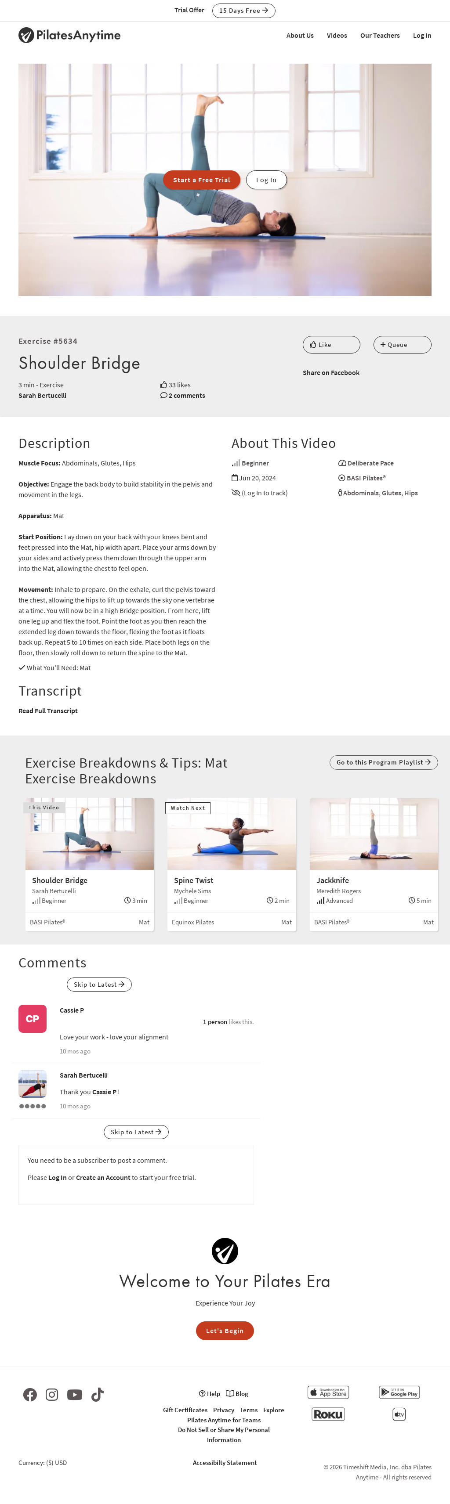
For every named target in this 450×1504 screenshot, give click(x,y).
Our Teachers (380, 35)
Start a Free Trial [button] (201, 179)
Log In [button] (266, 179)
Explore (273, 1410)
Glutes (391, 492)
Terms (249, 1410)
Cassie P (72, 1010)
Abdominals (361, 492)
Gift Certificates (185, 1410)
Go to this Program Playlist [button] (384, 762)
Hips (411, 492)
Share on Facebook (331, 372)
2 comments (187, 395)
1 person (215, 1021)
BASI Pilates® (366, 477)
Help (209, 1393)
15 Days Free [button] (244, 10)
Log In (422, 35)
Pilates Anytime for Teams (224, 1420)
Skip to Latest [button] (99, 984)
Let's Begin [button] (225, 1330)
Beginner (255, 462)
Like (320, 344)
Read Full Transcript (48, 710)
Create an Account (103, 1177)
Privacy (223, 1410)
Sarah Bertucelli (42, 395)
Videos (337, 35)
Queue (394, 344)
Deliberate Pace (371, 462)
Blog (237, 1393)
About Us (300, 35)
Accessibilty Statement (225, 1462)
